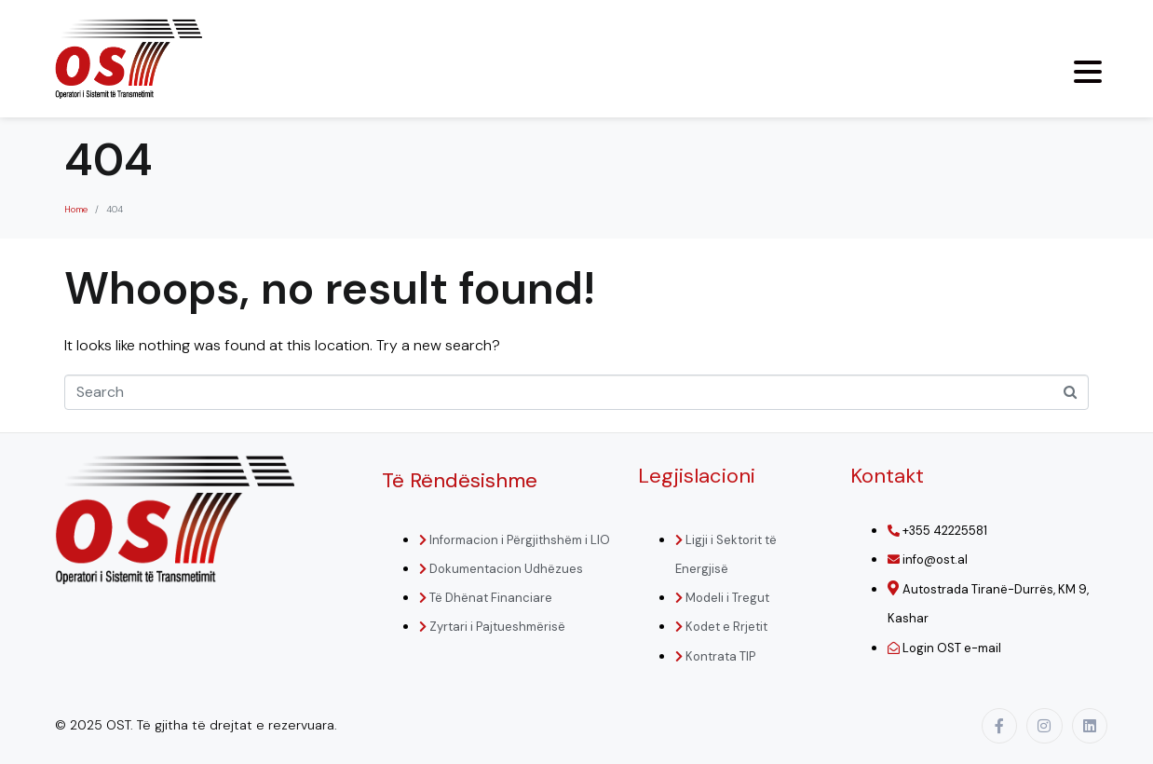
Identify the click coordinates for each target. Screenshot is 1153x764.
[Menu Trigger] (1087, 72)
